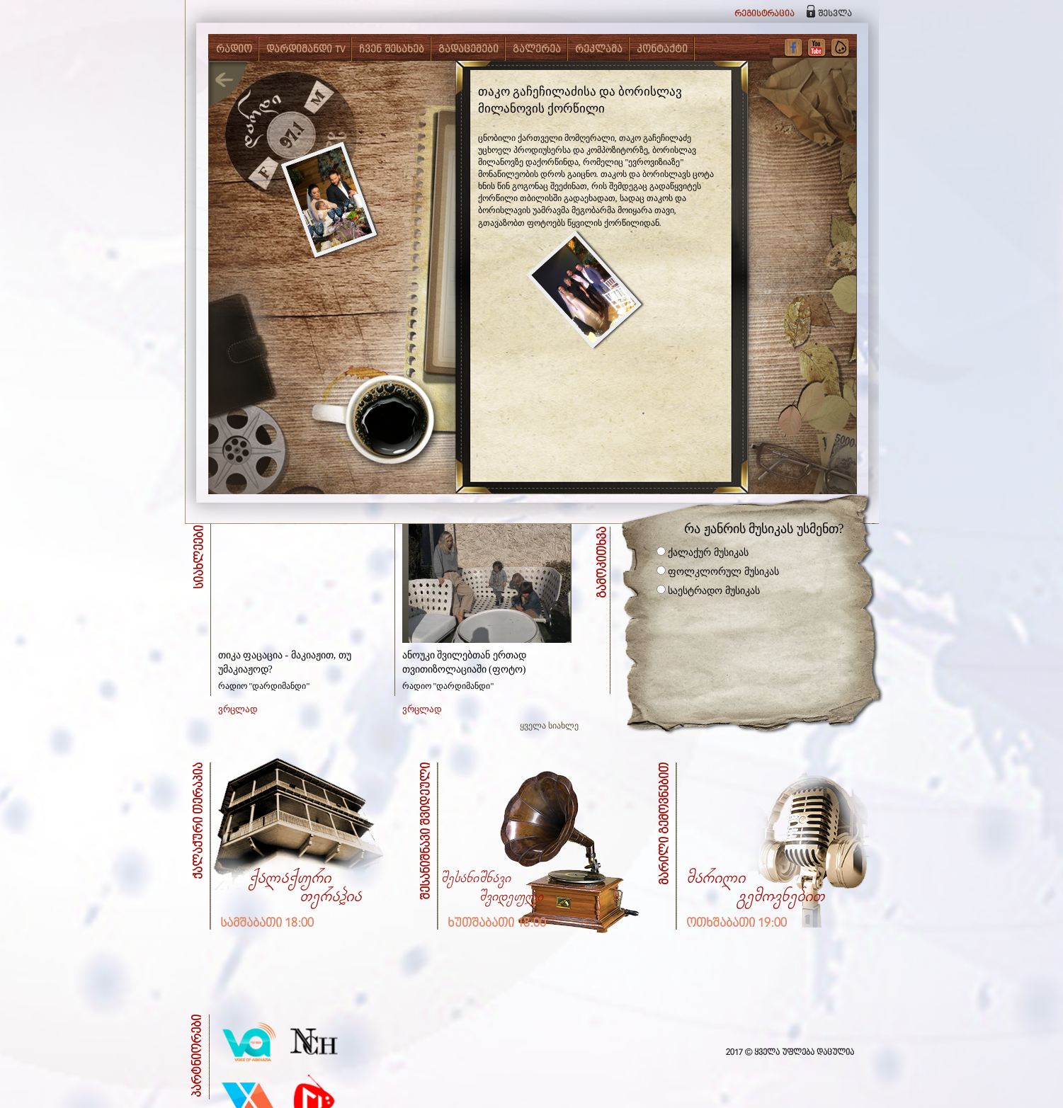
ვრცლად (238, 709)
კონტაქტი (662, 49)
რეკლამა (599, 49)
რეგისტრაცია (764, 13)
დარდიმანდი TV (305, 49)
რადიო (234, 49)
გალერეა (537, 49)
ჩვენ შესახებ (391, 49)
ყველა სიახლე (549, 726)
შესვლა (835, 13)
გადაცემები (468, 49)
